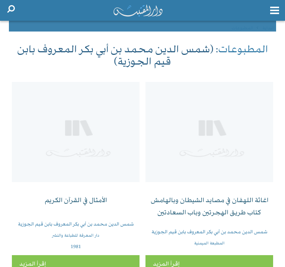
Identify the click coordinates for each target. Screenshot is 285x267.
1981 (76, 247)
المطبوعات (243, 50)
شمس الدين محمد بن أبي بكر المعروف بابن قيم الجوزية (209, 232)
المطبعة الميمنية (209, 243)
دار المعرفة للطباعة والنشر (75, 236)
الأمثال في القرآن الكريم (76, 201)
